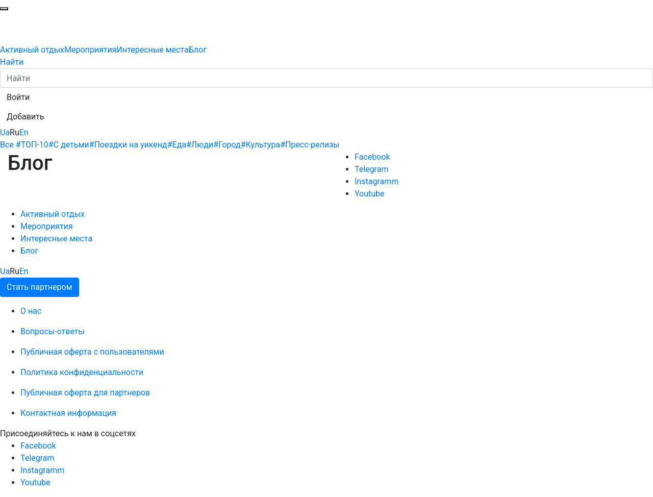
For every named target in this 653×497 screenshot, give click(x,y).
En (24, 132)
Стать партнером (39, 287)
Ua (5, 132)
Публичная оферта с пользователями (92, 352)
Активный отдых (32, 50)
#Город (227, 145)
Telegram (371, 169)
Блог (198, 50)
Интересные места (153, 50)
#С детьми (68, 145)
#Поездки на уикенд (128, 145)
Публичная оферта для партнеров (85, 392)
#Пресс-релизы (309, 145)
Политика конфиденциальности (81, 372)
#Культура (261, 145)
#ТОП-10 (32, 145)
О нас (30, 311)
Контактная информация (68, 413)
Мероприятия (90, 50)
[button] (18, 97)
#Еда (176, 145)
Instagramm (376, 181)
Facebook (372, 157)
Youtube (370, 193)
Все (7, 145)
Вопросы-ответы (52, 331)
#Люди (199, 145)
